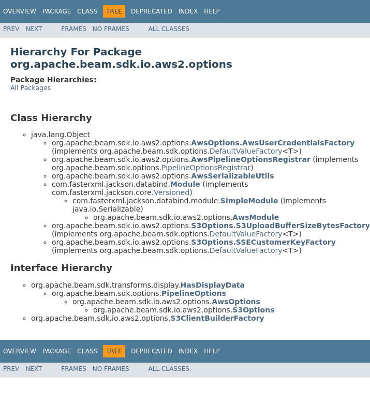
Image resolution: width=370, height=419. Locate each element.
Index (188, 11)
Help (212, 11)
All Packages (30, 88)
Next (33, 29)
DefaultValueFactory (246, 151)
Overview (19, 11)
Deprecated (151, 11)
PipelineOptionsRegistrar (205, 167)
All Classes (169, 29)
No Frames (111, 29)
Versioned (171, 192)
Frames (73, 29)
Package (56, 11)
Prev (11, 29)
